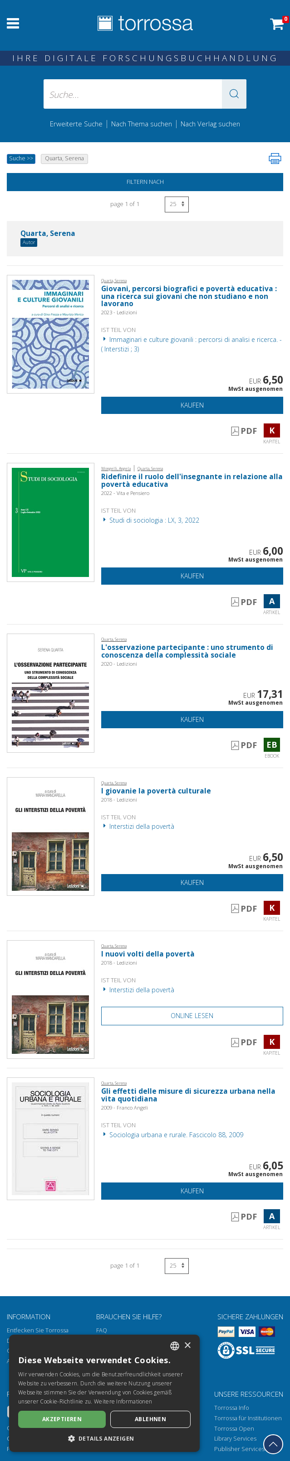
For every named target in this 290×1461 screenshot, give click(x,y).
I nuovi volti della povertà (148, 954)
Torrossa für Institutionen (248, 1418)
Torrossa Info (231, 1408)
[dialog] (104, 1393)
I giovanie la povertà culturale (156, 791)
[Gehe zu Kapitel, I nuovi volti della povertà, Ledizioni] (50, 999)
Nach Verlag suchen (210, 123)
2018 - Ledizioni (119, 799)
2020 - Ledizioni (119, 663)
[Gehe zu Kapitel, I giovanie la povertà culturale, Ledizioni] (50, 835)
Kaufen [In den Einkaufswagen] (192, 405)
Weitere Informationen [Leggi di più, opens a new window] (123, 1401)
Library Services (235, 1438)
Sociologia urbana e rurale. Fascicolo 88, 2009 (172, 1134)
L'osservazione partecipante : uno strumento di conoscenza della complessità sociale (187, 651)
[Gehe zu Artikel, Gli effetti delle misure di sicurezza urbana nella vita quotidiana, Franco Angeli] (50, 1138)
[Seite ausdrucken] (275, 158)
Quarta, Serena (47, 234)
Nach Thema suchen (141, 123)
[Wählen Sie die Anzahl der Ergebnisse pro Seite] (177, 204)
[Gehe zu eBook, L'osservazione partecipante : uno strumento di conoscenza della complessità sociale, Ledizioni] (50, 692)
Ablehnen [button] (150, 1419)
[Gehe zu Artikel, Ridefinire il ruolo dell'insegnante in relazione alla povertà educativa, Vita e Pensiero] (50, 521)
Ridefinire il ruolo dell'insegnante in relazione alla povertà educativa (192, 480)
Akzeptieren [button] (62, 1419)
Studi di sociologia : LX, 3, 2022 (150, 520)
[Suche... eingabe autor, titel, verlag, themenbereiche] (145, 94)
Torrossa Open (234, 1428)
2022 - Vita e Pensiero (125, 493)
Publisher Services (239, 1449)
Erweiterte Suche (76, 123)
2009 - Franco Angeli (124, 1107)
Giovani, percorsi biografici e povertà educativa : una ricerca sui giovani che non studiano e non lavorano (189, 296)
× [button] (187, 1345)
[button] (234, 94)
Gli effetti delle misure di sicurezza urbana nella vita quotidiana (188, 1095)
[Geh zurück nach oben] (273, 1444)
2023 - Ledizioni (119, 312)
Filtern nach (145, 182)
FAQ (101, 1330)
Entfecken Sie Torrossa (38, 1330)
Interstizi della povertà (137, 826)
